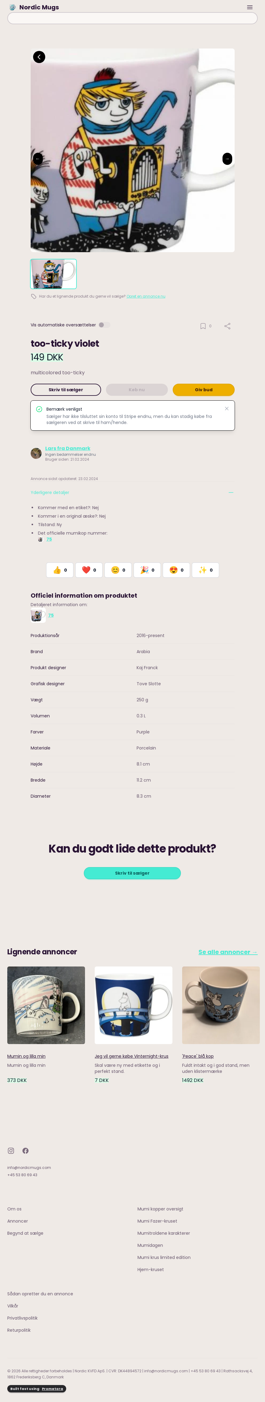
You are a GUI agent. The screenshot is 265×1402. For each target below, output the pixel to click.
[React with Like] (59, 570)
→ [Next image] (227, 158)
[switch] (104, 325)
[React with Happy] (118, 570)
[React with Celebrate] (147, 570)
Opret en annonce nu (146, 296)
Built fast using (36, 1388)
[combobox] (132, 18)
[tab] (53, 274)
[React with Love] (89, 570)
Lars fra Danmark (67, 448)
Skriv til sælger (66, 390)
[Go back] (39, 57)
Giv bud (203, 390)
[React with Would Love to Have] (205, 570)
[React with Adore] (176, 570)
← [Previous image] (38, 158)
